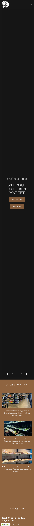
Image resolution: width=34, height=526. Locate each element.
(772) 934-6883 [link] (17, 179)
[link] (5, 4)
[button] (31, 4)
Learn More (17, 207)
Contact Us (17, 199)
